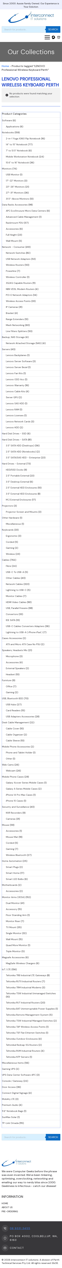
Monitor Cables (14, 596)
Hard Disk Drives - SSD (14, 433)
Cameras (11, 818)
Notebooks (8, 132)
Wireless (10, 553)
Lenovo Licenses (15, 415)
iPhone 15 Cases (14, 800)
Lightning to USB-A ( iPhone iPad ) (24, 632)
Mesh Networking (15, 325)
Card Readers (13, 710)
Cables (5, 559)
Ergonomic (12, 535)
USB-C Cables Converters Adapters (25, 626)
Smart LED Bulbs (15, 879)
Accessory (11, 909)
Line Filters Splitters (16, 331)
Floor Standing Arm (16, 915)
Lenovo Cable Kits (15, 391)
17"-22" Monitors (15, 180)
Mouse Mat (12, 836)
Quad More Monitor (16, 945)
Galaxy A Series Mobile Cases (22, 788)
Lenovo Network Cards (18, 421)
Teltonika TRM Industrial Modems (23, 987)
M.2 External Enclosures (18, 499)
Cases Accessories (12, 638)
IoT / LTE (6, 969)
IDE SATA (10, 620)
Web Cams (8, 764)
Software (7, 120)
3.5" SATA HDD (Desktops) (20, 445)
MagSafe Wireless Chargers (20, 963)
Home (5, 66)
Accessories (12, 228)
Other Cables (13, 577)
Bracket (10, 313)
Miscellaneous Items (13, 1062)
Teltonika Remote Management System (27, 1014)
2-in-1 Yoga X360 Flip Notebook (23, 138)
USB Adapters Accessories (20, 716)
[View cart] (58, 37)
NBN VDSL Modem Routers (20, 289)
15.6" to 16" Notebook (17, 162)
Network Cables (14, 584)
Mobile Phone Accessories (16, 746)
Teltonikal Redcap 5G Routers (22, 1044)
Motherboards (10, 885)
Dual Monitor (13, 903)
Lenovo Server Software (19, 361)
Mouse (5, 824)
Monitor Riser (13, 921)
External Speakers (15, 668)
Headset (10, 674)
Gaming (10, 547)
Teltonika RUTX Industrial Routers (23, 981)
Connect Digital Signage (15, 1092)
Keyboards (8, 529)
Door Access (9, 1087)
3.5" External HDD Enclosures (21, 493)
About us (7, 1207)
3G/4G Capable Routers (19, 283)
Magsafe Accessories (13, 957)
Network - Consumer (13, 246)
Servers (6, 349)
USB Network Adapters (18, 258)
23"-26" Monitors (15, 186)
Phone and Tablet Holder (19, 752)
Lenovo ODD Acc (15, 379)
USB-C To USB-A (15, 572)
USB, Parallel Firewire (17, 608)
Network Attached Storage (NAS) (24, 343)
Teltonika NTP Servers (17, 1056)
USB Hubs (11, 704)
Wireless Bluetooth (16, 855)
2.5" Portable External (17, 475)
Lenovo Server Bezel (16, 367)
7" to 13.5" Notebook (17, 150)
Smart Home (13, 872)
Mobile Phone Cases (13, 776)
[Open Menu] (47, 37)
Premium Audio (10, 1104)
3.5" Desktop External (17, 481)
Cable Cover (12, 728)
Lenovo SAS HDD (15, 403)
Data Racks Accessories (15, 204)
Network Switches (15, 252)
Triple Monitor (13, 951)
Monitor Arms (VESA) (13, 897)
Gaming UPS (8, 1068)
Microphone (12, 656)
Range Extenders (15, 319)
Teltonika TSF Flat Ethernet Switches (25, 1032)
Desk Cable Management (15, 722)
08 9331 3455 (20, 1228)
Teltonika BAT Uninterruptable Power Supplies (30, 1008)
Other (9, 758)
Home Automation (12, 860)
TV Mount (11, 927)
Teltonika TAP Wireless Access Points (25, 1026)
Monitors (7, 168)
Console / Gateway (12, 1080)
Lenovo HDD (12, 427)
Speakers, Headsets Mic (14, 650)
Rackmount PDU (14, 222)
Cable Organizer (14, 734)
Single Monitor (13, 933)
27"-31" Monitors (15, 192)
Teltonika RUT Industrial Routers (23, 1002)
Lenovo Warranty (15, 385)
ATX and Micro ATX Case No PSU (23, 644)
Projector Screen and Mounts (22, 511)
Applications (12, 126)
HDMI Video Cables (16, 602)
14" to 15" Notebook (16, 144)
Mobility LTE (8, 1099)
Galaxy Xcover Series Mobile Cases (25, 782)
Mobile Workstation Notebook (22, 156)
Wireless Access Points (18, 301)
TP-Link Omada (10, 1123)
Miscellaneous (13, 523)
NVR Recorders (14, 812)
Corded (10, 541)
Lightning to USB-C (16, 590)
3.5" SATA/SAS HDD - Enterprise (23, 457)
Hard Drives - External (14, 463)
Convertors (12, 614)
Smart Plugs (12, 867)
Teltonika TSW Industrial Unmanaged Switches (31, 993)
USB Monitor (12, 174)
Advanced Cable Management (22, 216)
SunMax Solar (9, 1117)
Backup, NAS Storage (13, 337)
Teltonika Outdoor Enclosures (22, 1038)
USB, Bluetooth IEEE (12, 698)
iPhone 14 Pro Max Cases (19, 794)
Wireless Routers (15, 264)
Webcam (11, 770)
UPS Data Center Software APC (19, 1074)
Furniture (6, 680)
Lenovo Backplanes (16, 355)
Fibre (8, 565)
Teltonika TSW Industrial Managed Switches (29, 1020)
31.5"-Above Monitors (17, 198)
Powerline (11, 270)
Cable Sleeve (13, 740)
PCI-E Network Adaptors (19, 295)
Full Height (11, 234)
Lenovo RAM (12, 409)
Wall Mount (12, 240)
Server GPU (12, 397)
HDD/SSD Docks (14, 469)
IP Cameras (12, 307)
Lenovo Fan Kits (14, 373)
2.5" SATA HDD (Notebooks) (21, 451)
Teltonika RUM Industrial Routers (23, 1050)
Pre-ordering (10, 1211)
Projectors (7, 505)
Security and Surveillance (15, 806)
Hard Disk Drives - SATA (14, 439)
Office (9, 686)
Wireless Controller (16, 277)
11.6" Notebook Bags (12, 1111)
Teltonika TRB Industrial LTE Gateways (26, 975)
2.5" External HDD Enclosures (21, 487)
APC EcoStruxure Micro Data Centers (26, 210)
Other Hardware (10, 517)
